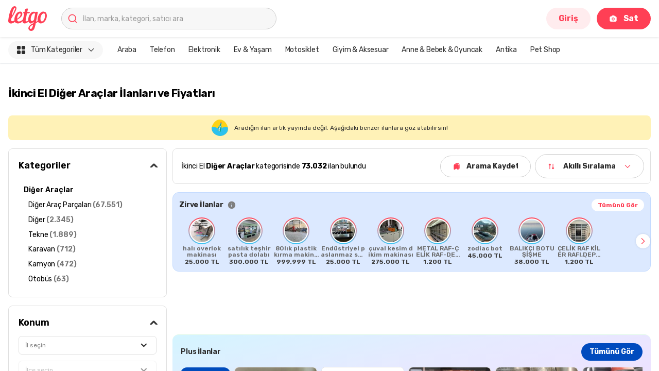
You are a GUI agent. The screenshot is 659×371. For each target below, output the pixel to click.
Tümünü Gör (618, 205)
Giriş (568, 18)
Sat (623, 18)
